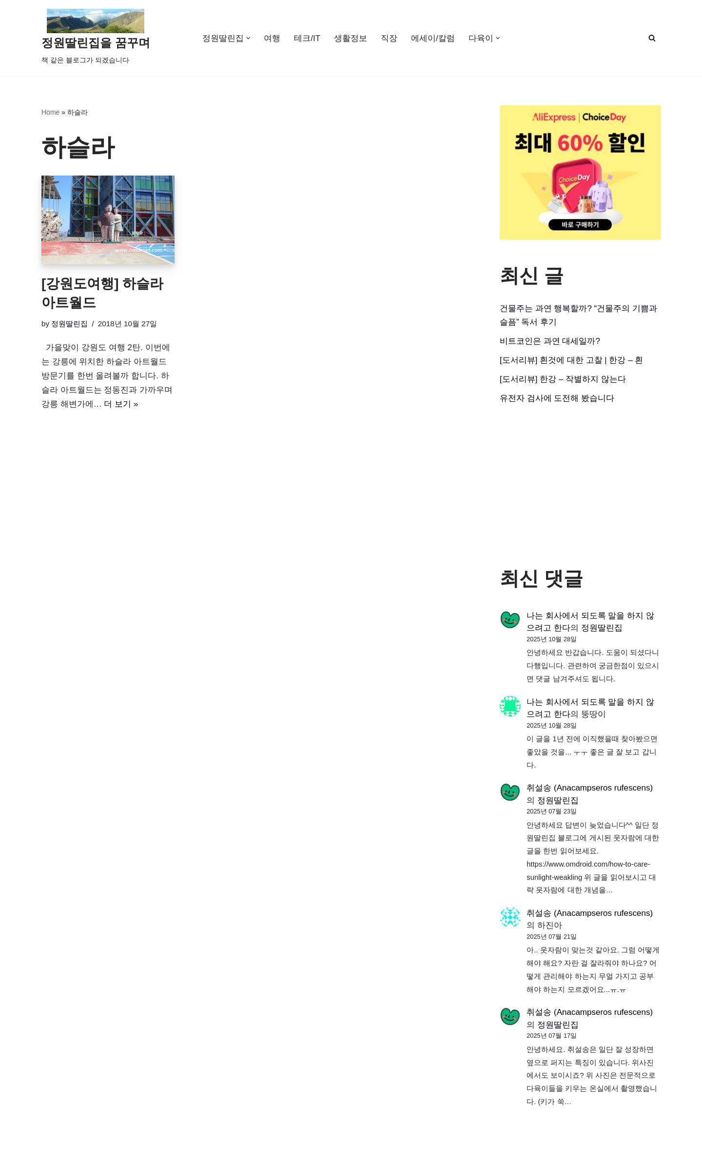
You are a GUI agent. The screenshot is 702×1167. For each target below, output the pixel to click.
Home (50, 112)
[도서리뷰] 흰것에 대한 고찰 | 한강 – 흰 (571, 360)
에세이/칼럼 (433, 38)
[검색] (652, 37)
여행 (272, 38)
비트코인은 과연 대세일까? (550, 341)
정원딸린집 (69, 323)
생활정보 (350, 38)
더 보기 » (121, 404)
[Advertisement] (580, 486)
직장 (389, 38)
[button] (248, 38)
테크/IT (307, 38)
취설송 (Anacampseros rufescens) (589, 787)
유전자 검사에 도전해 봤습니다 (557, 398)
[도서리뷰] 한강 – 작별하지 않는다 (563, 379)
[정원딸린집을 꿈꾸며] (95, 38)
